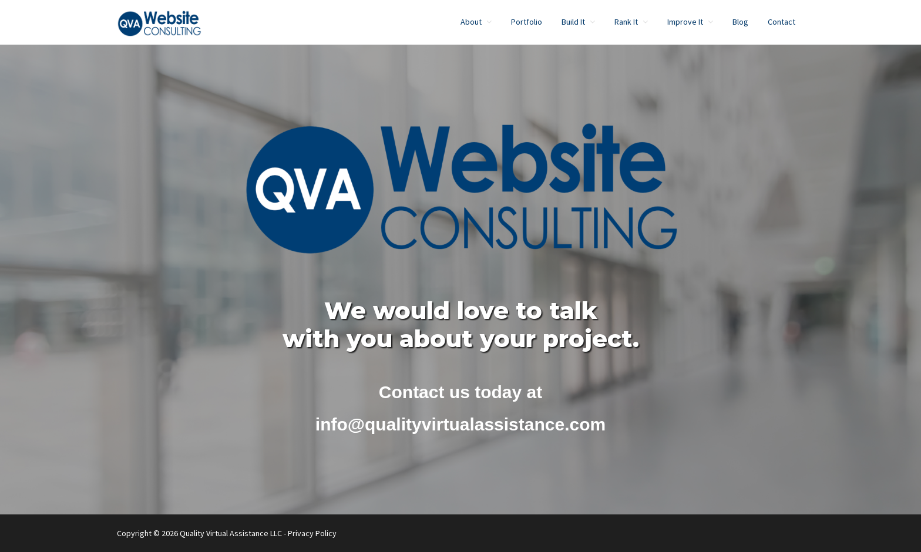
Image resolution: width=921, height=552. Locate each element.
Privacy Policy (312, 533)
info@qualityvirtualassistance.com (460, 424)
